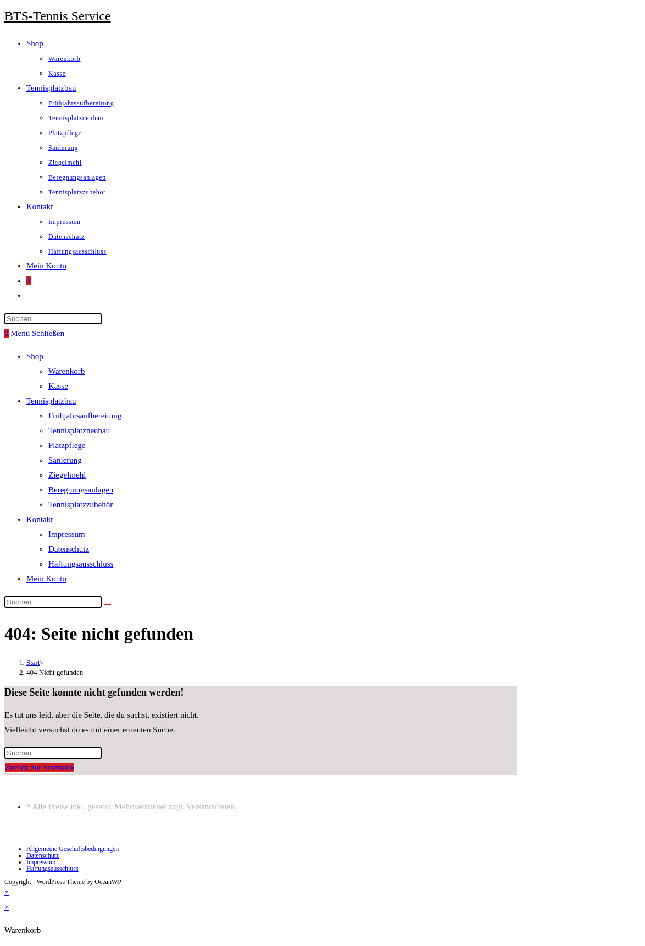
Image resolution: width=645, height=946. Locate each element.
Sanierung (65, 460)
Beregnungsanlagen (80, 489)
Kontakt (39, 519)
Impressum (66, 534)
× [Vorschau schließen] (6, 892)
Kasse (58, 386)
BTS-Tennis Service (57, 16)
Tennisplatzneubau (79, 430)
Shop (34, 356)
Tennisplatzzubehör (80, 504)
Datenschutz (68, 549)
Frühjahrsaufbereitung (84, 415)
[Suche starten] (108, 604)
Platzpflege (66, 445)
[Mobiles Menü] (37, 333)
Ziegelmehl (67, 475)
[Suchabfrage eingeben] (53, 318)
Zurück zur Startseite (39, 767)
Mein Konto (46, 578)
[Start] (33, 662)
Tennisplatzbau (51, 400)
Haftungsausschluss (80, 563)
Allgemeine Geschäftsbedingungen (72, 849)
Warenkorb (66, 371)
